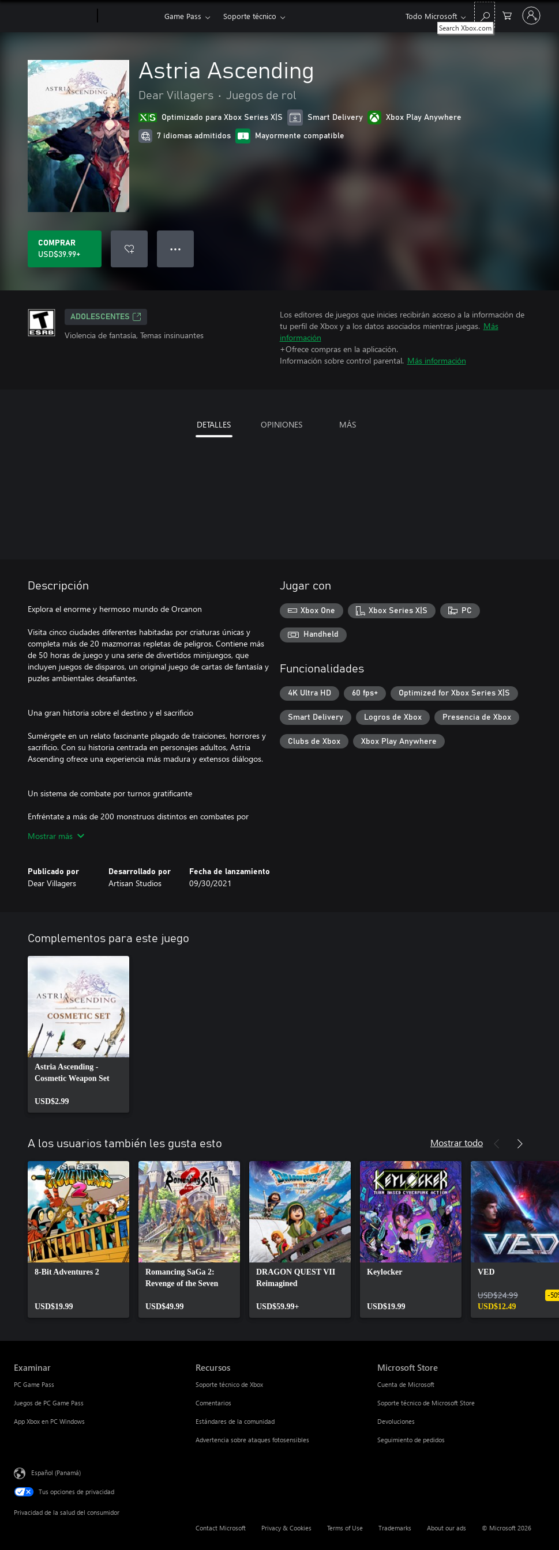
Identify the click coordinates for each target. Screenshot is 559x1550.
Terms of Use (345, 1528)
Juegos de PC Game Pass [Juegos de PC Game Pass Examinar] (49, 1403)
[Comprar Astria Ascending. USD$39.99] (65, 248)
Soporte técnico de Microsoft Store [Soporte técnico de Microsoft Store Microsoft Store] (426, 1403)
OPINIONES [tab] (281, 424)
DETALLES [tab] (214, 424)
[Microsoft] (53, 16)
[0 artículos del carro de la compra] (507, 14)
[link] (78, 1034)
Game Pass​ (182, 16)
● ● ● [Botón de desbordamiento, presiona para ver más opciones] (175, 248)
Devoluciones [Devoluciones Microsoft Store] (396, 1421)
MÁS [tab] (347, 424)
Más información (436, 360)
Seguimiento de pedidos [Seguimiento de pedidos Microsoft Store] (411, 1439)
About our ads (446, 1528)
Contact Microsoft (221, 1528)
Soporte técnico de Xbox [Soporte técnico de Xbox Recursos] (229, 1384)
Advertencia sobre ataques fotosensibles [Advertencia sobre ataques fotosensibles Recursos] (252, 1439)
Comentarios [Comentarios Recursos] (213, 1403)
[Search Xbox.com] (484, 15)
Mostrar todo (456, 1142)
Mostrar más (56, 835)
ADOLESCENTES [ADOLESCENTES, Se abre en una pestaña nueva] (105, 317)
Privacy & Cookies (286, 1528)
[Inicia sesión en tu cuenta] (531, 15)
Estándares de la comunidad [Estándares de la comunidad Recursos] (235, 1421)
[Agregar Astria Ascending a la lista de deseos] (129, 248)
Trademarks (394, 1528)
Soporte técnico (249, 16)
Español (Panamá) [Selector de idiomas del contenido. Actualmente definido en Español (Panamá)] (56, 1472)
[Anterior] (496, 1144)
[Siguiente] (519, 1144)
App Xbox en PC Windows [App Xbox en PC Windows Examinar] (49, 1421)
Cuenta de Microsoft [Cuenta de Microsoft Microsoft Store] (405, 1384)
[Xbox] (129, 16)
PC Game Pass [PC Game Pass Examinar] (34, 1384)
